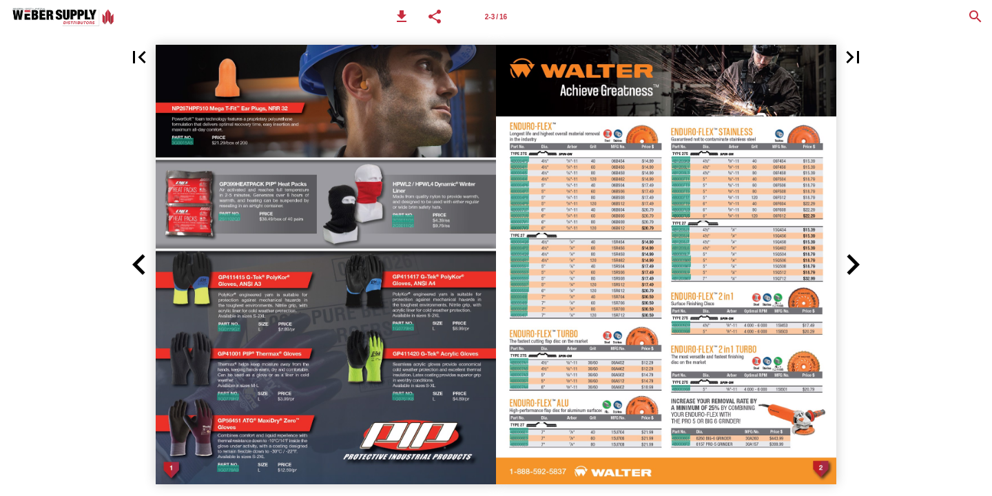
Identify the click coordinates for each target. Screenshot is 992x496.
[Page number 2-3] (496, 16)
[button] (401, 16)
